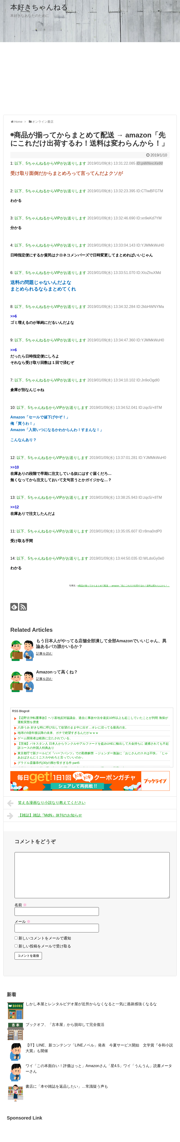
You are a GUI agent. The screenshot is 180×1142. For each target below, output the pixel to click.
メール (22, 922)
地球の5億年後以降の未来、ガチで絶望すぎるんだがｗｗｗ (58, 733)
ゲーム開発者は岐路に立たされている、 (45, 738)
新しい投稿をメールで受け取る (45, 946)
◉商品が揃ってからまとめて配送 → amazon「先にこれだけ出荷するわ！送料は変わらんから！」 (124, 585)
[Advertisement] (90, 78)
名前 (21, 905)
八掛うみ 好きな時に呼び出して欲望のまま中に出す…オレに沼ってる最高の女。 (73, 727)
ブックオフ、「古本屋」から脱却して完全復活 (65, 1025)
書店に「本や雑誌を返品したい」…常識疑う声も (67, 1086)
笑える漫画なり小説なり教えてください (46, 803)
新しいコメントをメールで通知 (45, 938)
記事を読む (44, 653)
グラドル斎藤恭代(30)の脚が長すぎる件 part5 (48, 763)
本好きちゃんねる (39, 7)
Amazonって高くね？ (57, 672)
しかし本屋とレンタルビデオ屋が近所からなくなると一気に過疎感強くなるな (91, 1004)
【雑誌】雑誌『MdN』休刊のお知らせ (44, 816)
